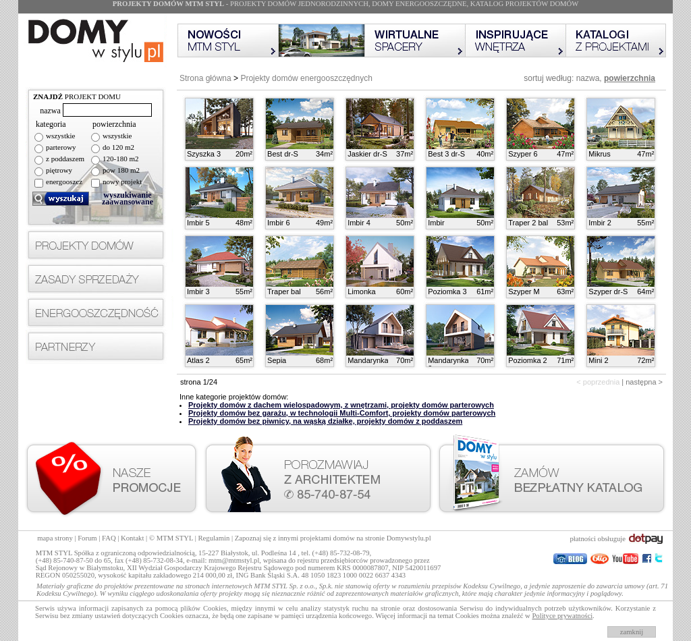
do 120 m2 (118, 147)
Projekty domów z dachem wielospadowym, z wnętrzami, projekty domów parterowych (341, 405)
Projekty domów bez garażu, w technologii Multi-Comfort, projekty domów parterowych (341, 413)
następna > (644, 382)
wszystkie (60, 136)
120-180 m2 (120, 159)
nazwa (588, 78)
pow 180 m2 (121, 170)
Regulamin (214, 538)
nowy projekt (122, 181)
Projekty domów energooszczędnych (306, 78)
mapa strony (54, 538)
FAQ (109, 538)
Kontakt (132, 538)
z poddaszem (65, 159)
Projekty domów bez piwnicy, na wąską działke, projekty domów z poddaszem (325, 421)
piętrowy (59, 170)
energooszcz (64, 181)
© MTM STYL (171, 538)
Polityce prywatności (562, 615)
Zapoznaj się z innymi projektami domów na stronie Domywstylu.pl (333, 538)
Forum (87, 538)
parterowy (61, 147)
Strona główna (205, 78)
